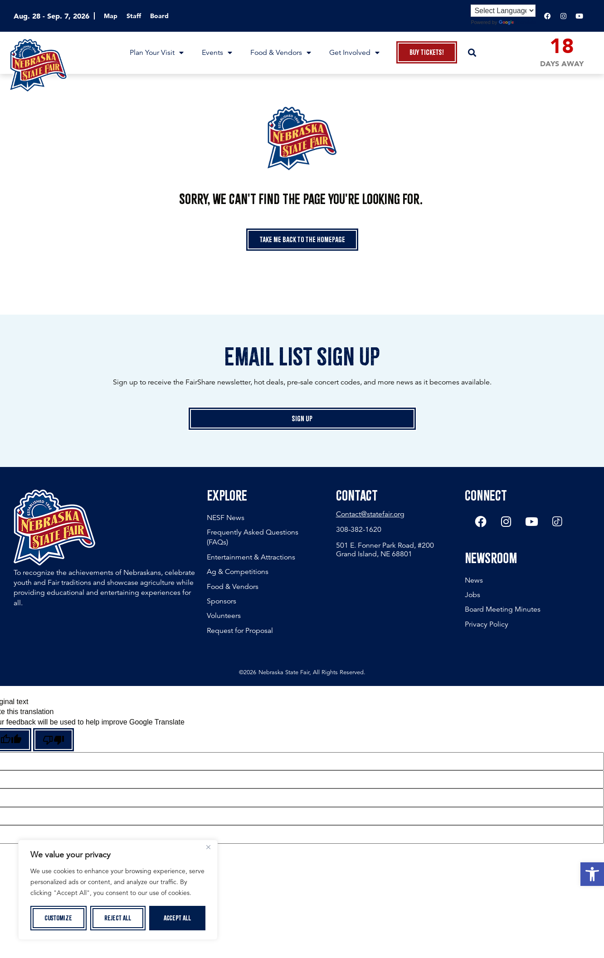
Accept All (177, 918)
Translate (517, 22)
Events (217, 52)
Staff (134, 16)
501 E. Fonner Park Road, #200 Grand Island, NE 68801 (385, 550)
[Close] (208, 847)
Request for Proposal (240, 630)
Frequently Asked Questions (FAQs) (252, 537)
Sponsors (221, 601)
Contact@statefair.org (370, 514)
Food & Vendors (280, 52)
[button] (592, 874)
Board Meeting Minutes (503, 609)
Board (159, 16)
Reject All (118, 918)
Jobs (472, 595)
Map (110, 16)
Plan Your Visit (157, 52)
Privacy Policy (486, 624)
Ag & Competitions (237, 571)
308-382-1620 (358, 529)
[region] (118, 890)
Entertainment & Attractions (251, 557)
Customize (58, 918)
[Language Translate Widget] (503, 11)
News (474, 580)
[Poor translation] (53, 739)
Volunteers (224, 615)
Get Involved (354, 52)
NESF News (225, 517)
